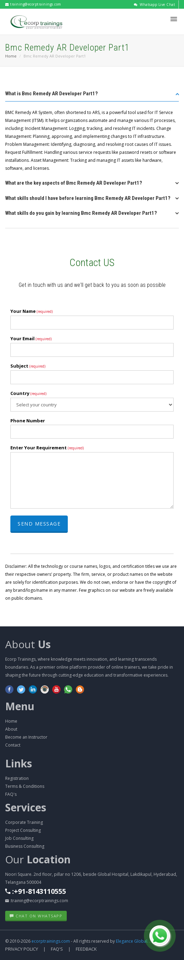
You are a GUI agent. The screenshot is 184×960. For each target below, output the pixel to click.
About (28, 644)
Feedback (86, 949)
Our (38, 859)
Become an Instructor (26, 737)
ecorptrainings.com (51, 941)
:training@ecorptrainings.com (36, 901)
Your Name (31, 311)
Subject (27, 366)
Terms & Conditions (24, 786)
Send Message (39, 523)
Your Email (31, 338)
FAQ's (11, 794)
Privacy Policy (21, 949)
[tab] (92, 96)
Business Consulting (24, 846)
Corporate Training (24, 822)
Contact (12, 745)
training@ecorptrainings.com (33, 4)
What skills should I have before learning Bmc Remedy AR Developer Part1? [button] (88, 198)
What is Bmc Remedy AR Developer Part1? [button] (51, 93)
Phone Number (27, 420)
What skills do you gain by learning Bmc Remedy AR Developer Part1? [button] (81, 213)
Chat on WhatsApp (36, 915)
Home (11, 56)
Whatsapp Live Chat (154, 4)
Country (28, 393)
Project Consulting (23, 830)
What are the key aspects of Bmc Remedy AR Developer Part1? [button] (73, 183)
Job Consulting (19, 838)
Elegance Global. (132, 941)
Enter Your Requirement (47, 447)
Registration (17, 778)
